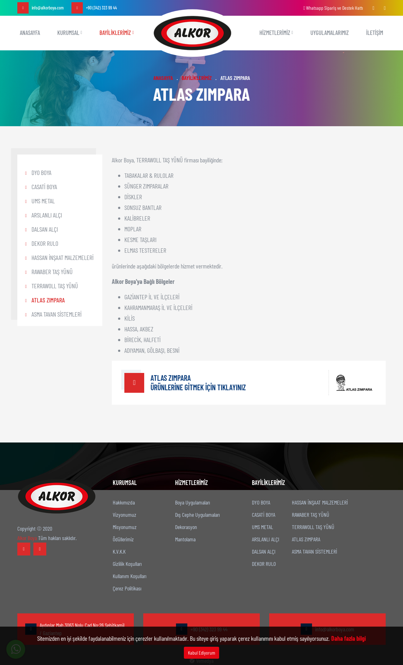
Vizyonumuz (124, 514)
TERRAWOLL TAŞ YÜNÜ (54, 286)
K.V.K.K (119, 551)
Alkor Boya (27, 537)
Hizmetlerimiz (276, 32)
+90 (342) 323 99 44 (94, 8)
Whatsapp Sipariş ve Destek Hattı (333, 8)
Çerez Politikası (127, 588)
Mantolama (185, 539)
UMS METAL (43, 201)
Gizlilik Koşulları (127, 564)
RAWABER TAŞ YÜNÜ (52, 271)
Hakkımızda (124, 502)
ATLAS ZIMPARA (48, 300)
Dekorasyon (186, 527)
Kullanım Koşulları (129, 576)
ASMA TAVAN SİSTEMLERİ (56, 314)
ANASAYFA (30, 32)
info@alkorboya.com (40, 8)
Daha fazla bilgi (348, 638)
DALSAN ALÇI (44, 229)
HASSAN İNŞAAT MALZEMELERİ (62, 257)
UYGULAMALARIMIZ (329, 32)
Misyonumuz (125, 527)
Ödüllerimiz (123, 539)
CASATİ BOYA (44, 186)
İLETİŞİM (374, 32)
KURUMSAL (69, 32)
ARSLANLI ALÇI (46, 215)
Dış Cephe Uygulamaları (197, 514)
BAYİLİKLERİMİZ (116, 32)
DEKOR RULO (44, 243)
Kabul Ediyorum (201, 653)
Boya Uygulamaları (192, 502)
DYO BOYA (41, 172)
